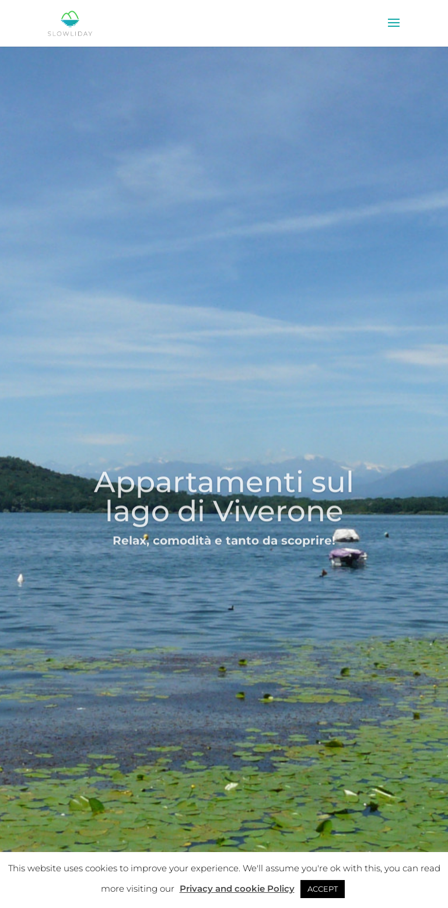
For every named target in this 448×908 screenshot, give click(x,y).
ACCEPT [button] (322, 888)
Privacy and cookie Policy (237, 888)
